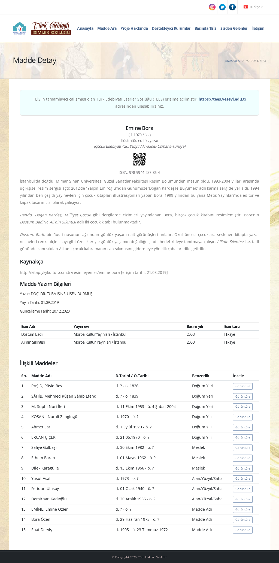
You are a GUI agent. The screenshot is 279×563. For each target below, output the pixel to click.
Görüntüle (242, 386)
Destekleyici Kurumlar (171, 28)
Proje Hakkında (134, 28)
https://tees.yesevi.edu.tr (222, 99)
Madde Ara (107, 28)
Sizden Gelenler (233, 28)
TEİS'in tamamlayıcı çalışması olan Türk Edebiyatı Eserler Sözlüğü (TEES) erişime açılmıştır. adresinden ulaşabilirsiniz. (139, 102)
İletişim (258, 28)
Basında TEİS (206, 28)
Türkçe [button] (253, 7)
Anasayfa (85, 28)
